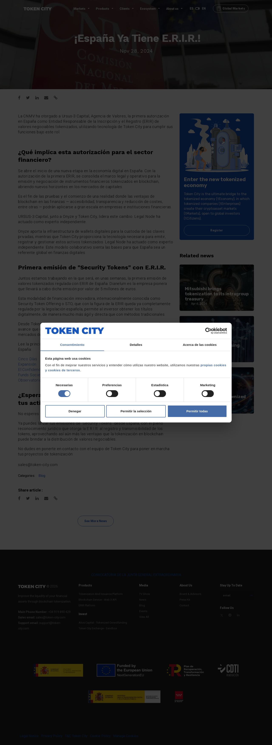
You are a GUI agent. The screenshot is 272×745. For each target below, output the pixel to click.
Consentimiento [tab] (72, 344)
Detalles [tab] (136, 344)
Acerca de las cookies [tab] (200, 344)
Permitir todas (197, 411)
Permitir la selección (136, 411)
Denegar (74, 411)
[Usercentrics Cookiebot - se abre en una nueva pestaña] (208, 330)
